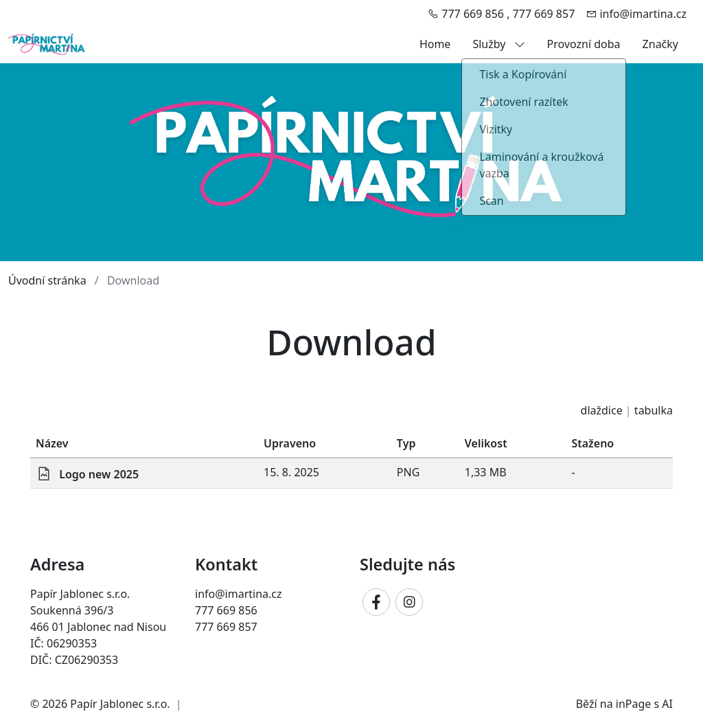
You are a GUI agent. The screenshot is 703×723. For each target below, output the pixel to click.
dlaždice (602, 410)
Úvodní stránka (47, 280)
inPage (634, 703)
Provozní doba (584, 44)
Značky (660, 44)
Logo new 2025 (99, 474)
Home (435, 44)
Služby (498, 44)
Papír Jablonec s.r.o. (120, 703)
